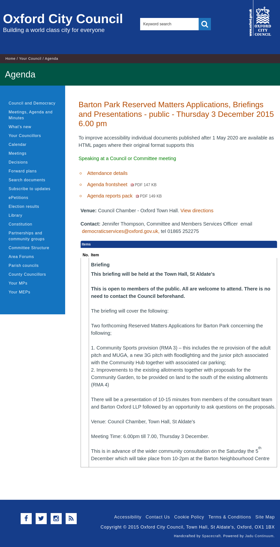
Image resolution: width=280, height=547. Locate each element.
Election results (24, 206)
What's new (20, 127)
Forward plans (23, 171)
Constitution (20, 224)
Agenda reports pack (124, 195)
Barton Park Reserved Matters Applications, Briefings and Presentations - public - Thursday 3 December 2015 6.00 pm (176, 114)
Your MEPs (19, 292)
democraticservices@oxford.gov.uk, (121, 231)
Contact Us (158, 517)
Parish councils (24, 265)
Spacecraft (211, 536)
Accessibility (127, 517)
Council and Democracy (32, 103)
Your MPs (18, 283)
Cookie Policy (189, 517)
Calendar (18, 144)
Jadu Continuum (259, 536)
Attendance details (107, 173)
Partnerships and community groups (27, 236)
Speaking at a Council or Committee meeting (127, 158)
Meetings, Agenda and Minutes (31, 115)
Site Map (265, 517)
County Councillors (27, 274)
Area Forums (21, 257)
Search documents (27, 180)
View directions (196, 210)
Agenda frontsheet (121, 184)
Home (10, 59)
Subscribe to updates (29, 189)
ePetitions (18, 198)
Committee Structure (29, 248)
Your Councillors (25, 136)
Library (15, 215)
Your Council (30, 59)
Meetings (18, 153)
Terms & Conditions (229, 517)
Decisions (18, 162)
